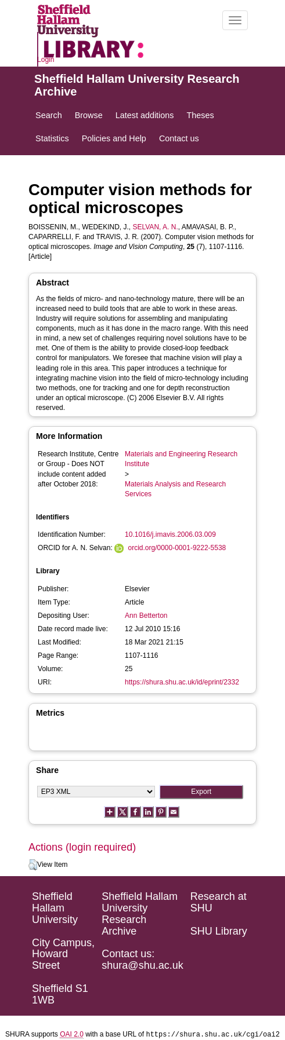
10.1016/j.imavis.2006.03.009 (170, 534)
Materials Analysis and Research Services (175, 489)
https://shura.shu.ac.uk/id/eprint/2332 (182, 682)
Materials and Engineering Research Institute (181, 459)
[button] (32, 865)
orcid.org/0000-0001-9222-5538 (177, 548)
